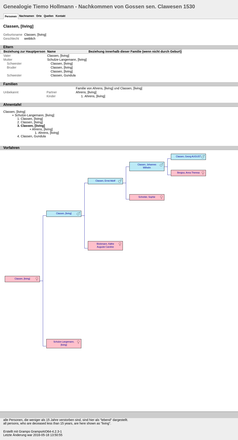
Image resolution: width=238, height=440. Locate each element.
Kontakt (60, 16)
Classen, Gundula (63, 75)
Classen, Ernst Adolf (105, 181)
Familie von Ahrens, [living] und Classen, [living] (109, 88)
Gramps (24, 431)
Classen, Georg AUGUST (188, 156)
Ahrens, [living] (95, 96)
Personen (11, 16)
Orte (39, 16)
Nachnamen (26, 16)
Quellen (48, 16)
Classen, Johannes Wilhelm (146, 166)
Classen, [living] (58, 55)
